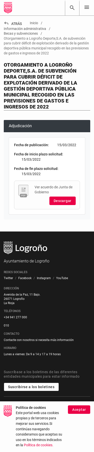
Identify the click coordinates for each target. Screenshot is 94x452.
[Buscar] (72, 7)
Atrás (13, 24)
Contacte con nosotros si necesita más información (39, 340)
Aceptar (79, 410)
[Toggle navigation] (86, 7)
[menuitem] (8, 278)
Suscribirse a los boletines (31, 387)
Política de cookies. (38, 445)
